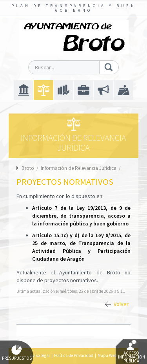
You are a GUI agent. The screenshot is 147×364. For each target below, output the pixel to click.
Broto (28, 168)
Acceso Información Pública (131, 352)
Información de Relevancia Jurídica (79, 168)
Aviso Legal (40, 355)
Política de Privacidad (73, 355)
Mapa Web (107, 355)
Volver (121, 304)
